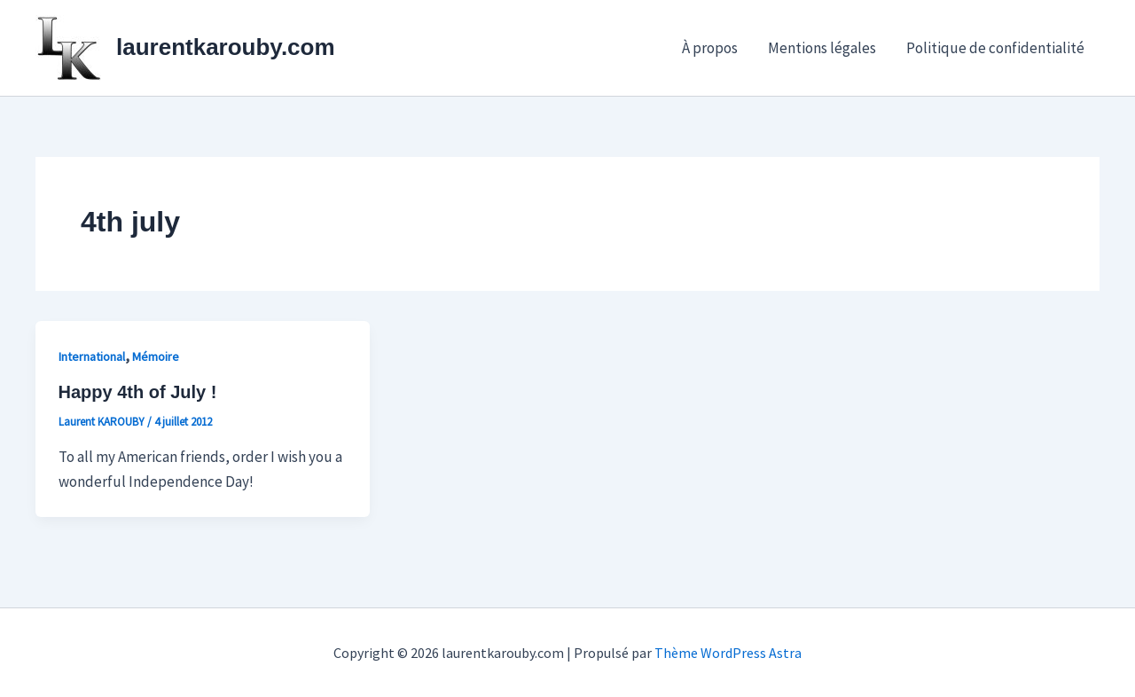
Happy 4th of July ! (138, 392)
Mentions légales (822, 48)
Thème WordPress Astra (728, 653)
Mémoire (155, 356)
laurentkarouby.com (225, 47)
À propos (710, 48)
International (92, 356)
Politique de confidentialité (995, 48)
